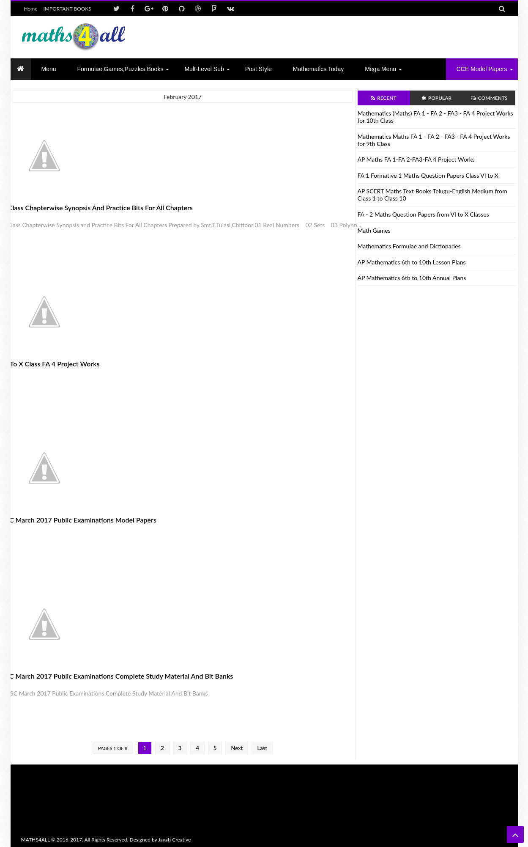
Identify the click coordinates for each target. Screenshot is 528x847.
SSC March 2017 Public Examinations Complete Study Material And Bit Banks (117, 676)
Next (237, 748)
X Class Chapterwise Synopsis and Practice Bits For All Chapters (97, 208)
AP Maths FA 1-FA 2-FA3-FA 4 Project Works (416, 159)
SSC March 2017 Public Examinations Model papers (79, 520)
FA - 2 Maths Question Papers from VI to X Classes (423, 214)
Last (262, 748)
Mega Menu (380, 69)
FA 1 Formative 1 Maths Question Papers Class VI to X (428, 175)
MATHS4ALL (35, 839)
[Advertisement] (353, 37)
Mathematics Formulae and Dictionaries (409, 246)
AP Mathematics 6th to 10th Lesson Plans (412, 262)
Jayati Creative (174, 839)
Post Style (258, 69)
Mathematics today (318, 69)
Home (31, 9)
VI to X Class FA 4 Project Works (51, 364)
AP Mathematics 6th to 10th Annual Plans (412, 277)
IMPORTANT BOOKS (67, 9)
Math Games (374, 230)
